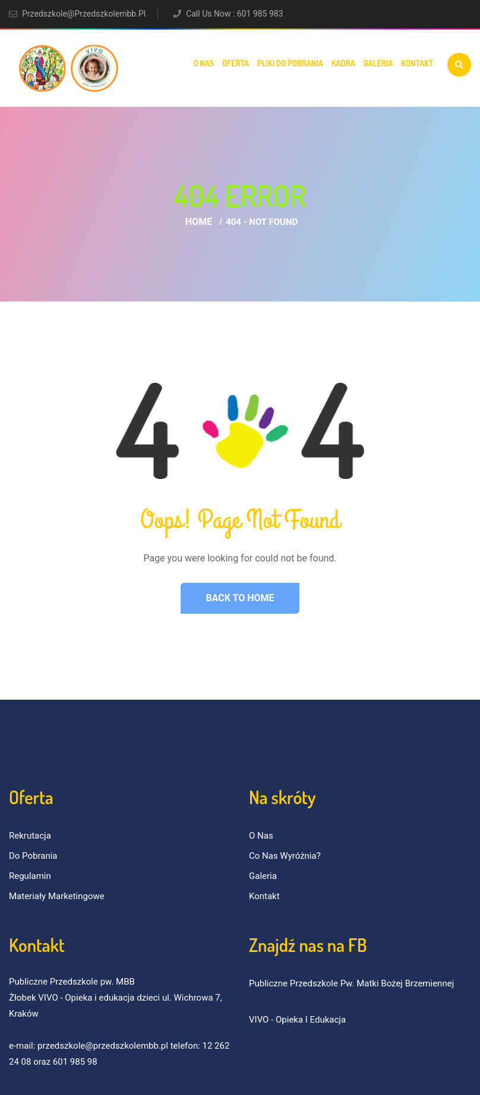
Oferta (235, 63)
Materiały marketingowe (57, 896)
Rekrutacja (30, 835)
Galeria (378, 63)
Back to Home (240, 598)
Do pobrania (33, 855)
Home (198, 221)
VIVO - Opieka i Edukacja (297, 1019)
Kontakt (417, 63)
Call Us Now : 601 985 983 (234, 13)
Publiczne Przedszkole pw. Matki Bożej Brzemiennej (351, 983)
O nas (203, 63)
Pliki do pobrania (290, 63)
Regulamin (30, 876)
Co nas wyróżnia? (285, 855)
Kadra (343, 63)
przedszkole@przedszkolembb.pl (84, 13)
